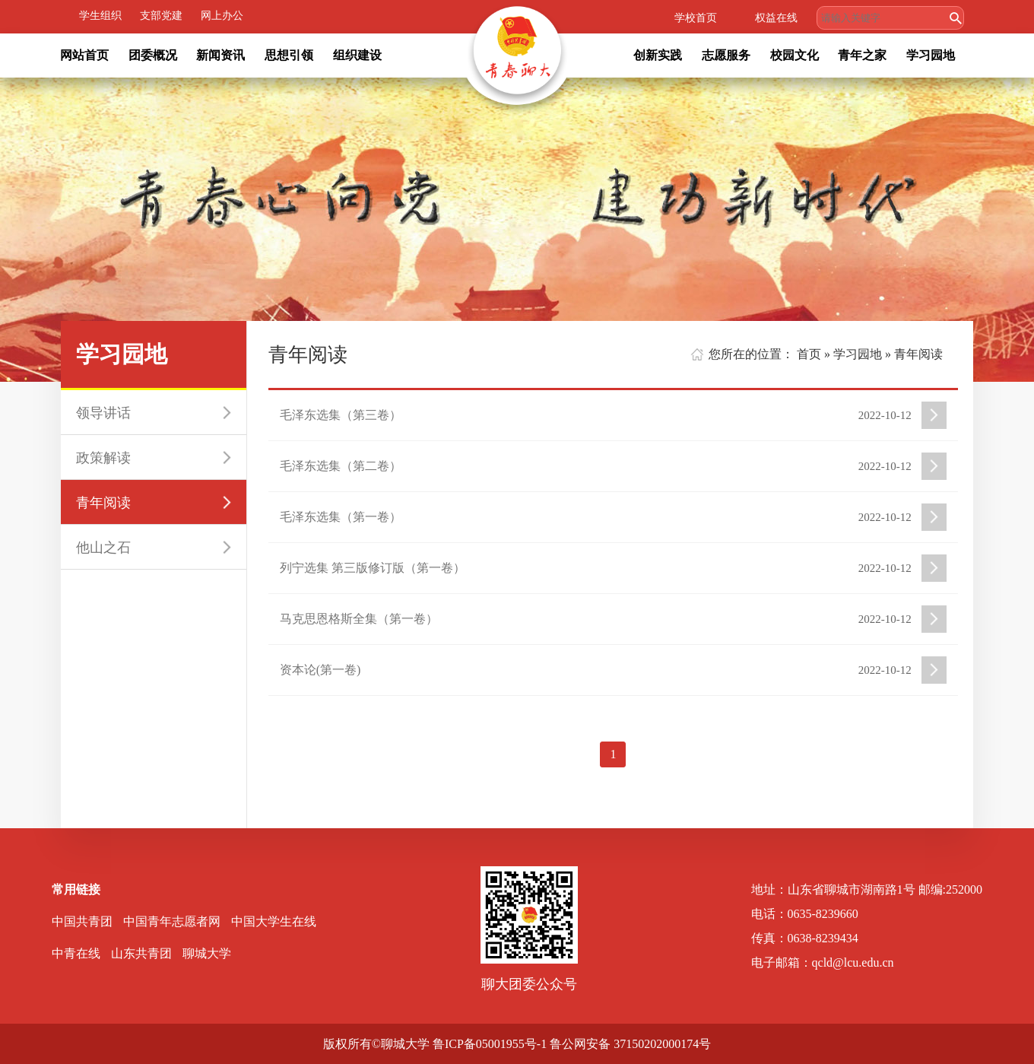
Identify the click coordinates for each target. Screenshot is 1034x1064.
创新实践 (657, 55)
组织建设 (357, 55)
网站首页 (84, 55)
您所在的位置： (751, 354)
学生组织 (100, 15)
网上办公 (222, 15)
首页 (809, 354)
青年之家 (862, 55)
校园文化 (794, 55)
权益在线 (776, 18)
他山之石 (103, 547)
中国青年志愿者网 (171, 921)
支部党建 (161, 15)
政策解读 (103, 457)
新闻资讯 (220, 55)
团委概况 (152, 55)
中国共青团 (82, 921)
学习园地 (930, 55)
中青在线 (76, 953)
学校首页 (695, 18)
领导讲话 (103, 413)
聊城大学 (206, 953)
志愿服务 (726, 55)
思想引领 (289, 55)
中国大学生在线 (273, 921)
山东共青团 (141, 953)
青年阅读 (103, 502)
